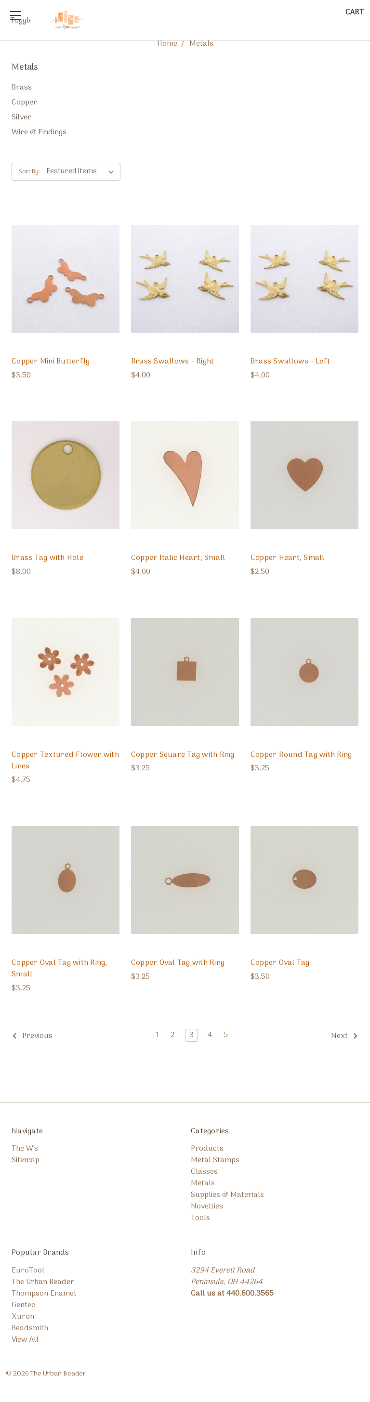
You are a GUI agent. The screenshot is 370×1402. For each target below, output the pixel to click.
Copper (24, 102)
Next (344, 1036)
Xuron (23, 1317)
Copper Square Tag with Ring (183, 755)
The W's (25, 1148)
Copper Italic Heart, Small (178, 558)
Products (207, 1148)
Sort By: (29, 172)
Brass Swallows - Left (290, 361)
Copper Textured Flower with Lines (65, 761)
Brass (22, 87)
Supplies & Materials (227, 1195)
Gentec (23, 1305)
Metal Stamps (215, 1160)
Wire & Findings (39, 132)
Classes (204, 1172)
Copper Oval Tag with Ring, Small (59, 969)
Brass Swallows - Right (172, 361)
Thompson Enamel (44, 1293)
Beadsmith (30, 1328)
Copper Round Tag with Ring (301, 755)
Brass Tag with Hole (47, 558)
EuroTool (28, 1270)
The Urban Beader (43, 1282)
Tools (200, 1218)
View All (25, 1340)
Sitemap (26, 1160)
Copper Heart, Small (288, 558)
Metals (203, 1183)
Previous (32, 1036)
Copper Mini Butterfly (51, 361)
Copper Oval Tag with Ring (178, 963)
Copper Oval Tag (280, 963)
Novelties (207, 1206)
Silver (21, 117)
